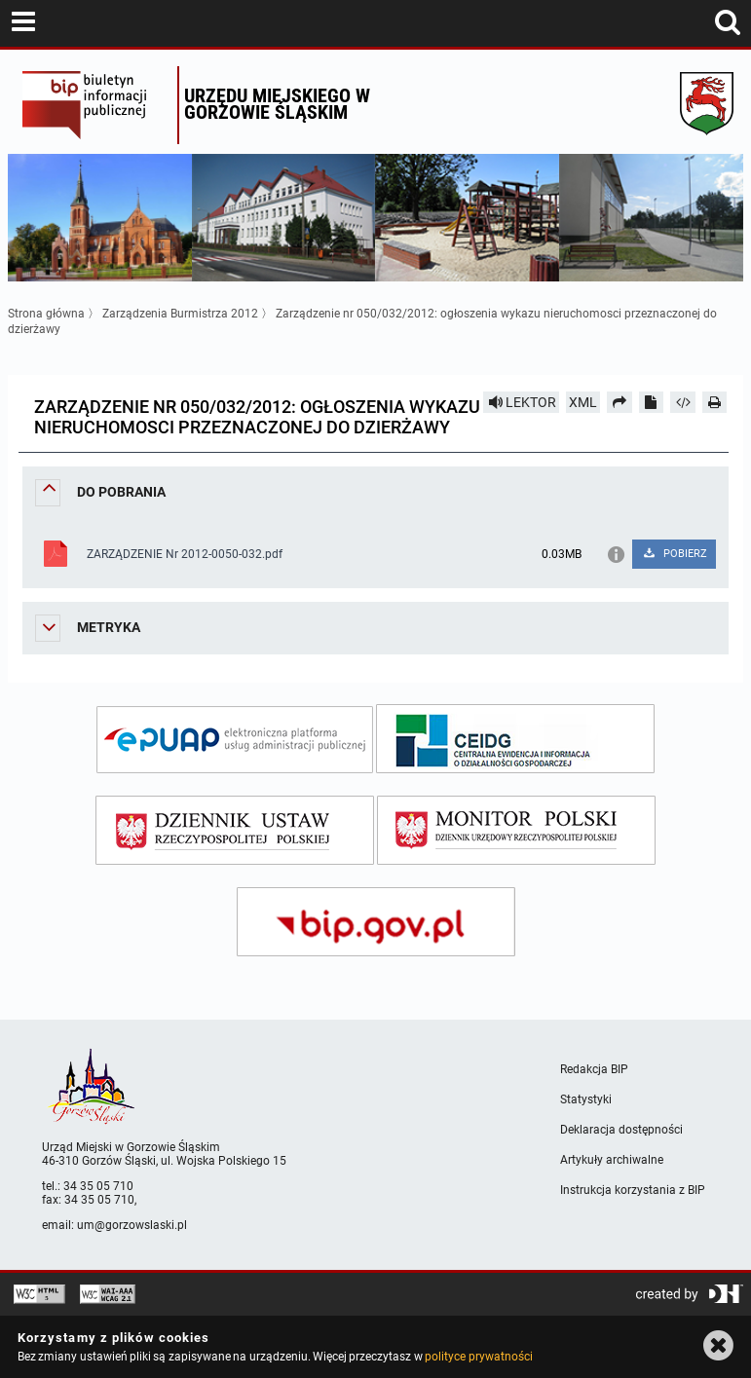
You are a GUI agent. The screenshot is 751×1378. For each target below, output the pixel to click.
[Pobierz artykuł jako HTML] (682, 402)
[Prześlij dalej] (619, 402)
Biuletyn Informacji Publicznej (95, 105)
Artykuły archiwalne (611, 1160)
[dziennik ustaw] (234, 830)
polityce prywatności (478, 1356)
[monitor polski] (516, 830)
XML (583, 402)
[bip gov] (376, 921)
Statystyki (586, 1099)
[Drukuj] (715, 402)
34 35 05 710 (98, 1186)
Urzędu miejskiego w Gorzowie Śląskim (277, 104)
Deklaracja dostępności (621, 1129)
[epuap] (234, 739)
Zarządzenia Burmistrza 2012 (180, 313)
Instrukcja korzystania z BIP (632, 1190)
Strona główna (46, 313)
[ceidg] (515, 738)
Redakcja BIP (594, 1069)
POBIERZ (674, 553)
